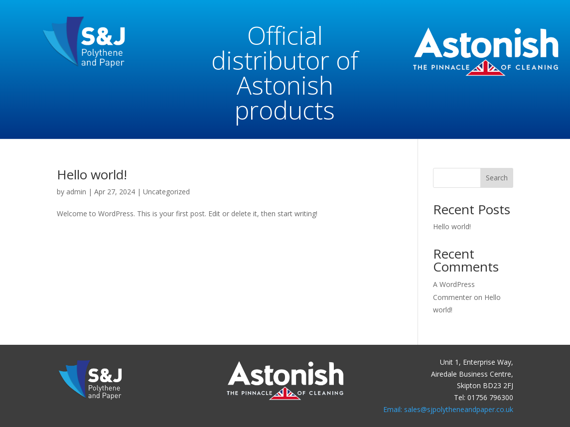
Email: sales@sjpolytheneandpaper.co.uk (448, 409)
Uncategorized (166, 191)
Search (497, 177)
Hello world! (92, 174)
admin (76, 191)
